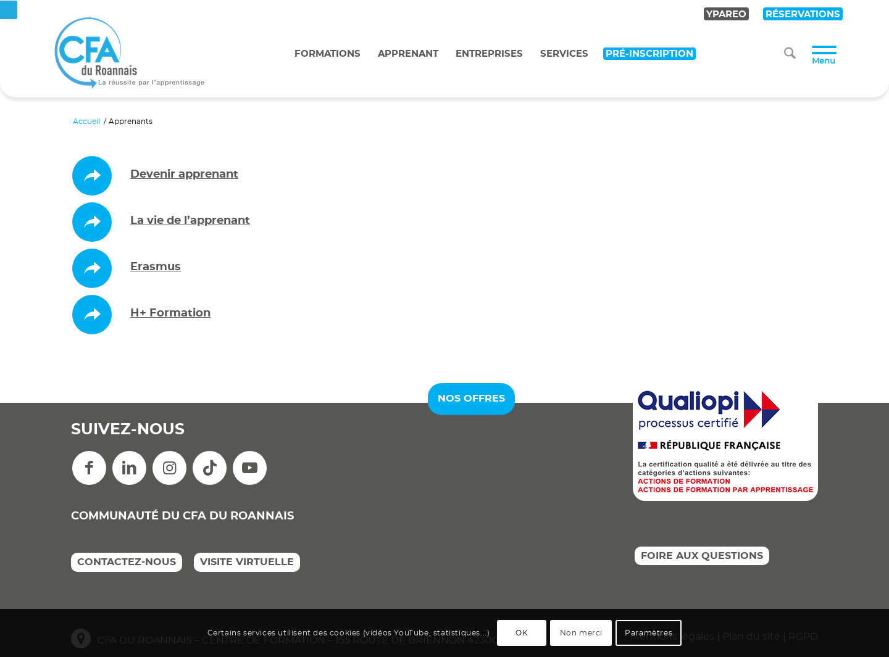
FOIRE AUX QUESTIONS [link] (702, 556)
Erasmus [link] (155, 267)
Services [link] (564, 54)
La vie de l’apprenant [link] (190, 220)
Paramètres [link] (648, 633)
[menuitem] (790, 53)
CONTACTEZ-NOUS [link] (126, 562)
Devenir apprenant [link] (184, 174)
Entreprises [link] (489, 54)
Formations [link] (327, 54)
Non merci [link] (581, 633)
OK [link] (521, 633)
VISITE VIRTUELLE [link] (247, 562)
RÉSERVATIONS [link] (803, 14)
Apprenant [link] (408, 54)
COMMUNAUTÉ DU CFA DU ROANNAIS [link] (182, 516)
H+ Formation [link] (170, 313)
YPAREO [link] (726, 14)
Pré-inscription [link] (649, 54)
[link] (8, 10)
